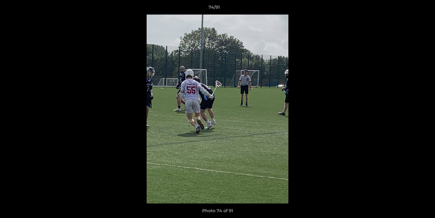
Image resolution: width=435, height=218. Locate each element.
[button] (409, 9)
